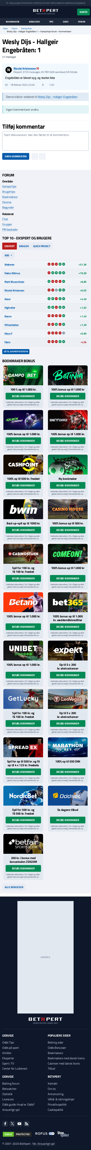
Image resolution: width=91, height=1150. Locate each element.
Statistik (7, 1094)
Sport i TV (8, 1063)
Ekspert (9, 246)
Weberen (9, 264)
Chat (5, 219)
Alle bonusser (14, 887)
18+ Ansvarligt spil (43, 1143)
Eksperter (8, 1058)
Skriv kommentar (16, 156)
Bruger (24, 246)
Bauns (8, 316)
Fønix (7, 342)
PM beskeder (10, 229)
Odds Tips (8, 1042)
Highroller (9, 308)
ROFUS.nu (39, 2)
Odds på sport (10, 1047)
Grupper (7, 224)
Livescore (8, 1099)
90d (7, 255)
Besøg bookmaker (23, 396)
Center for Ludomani (14, 1068)
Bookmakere (12, 21)
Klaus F (8, 333)
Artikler (6, 1053)
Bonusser (34, 21)
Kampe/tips (26, 28)
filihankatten (11, 325)
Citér (50, 85)
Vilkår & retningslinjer (61, 1099)
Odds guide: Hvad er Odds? (18, 1104)
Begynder (8, 207)
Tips (51, 21)
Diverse (6, 202)
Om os (51, 1088)
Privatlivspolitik (57, 1104)
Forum (81, 21)
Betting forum (10, 1083)
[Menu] (4, 12)
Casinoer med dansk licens (64, 1063)
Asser (7, 299)
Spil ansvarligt (15, 2)
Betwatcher (9, 1088)
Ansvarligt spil (10, 1109)
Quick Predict (41, 246)
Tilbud (51, 1068)
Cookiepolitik (55, 1109)
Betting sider (55, 1042)
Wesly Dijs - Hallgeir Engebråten (58, 96)
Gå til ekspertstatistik (16, 351)
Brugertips (8, 191)
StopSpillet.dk (80, 2)
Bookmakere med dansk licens (66, 1058)
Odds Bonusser (57, 1047)
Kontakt (52, 1083)
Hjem (5, 28)
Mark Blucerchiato (14, 282)
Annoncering (55, 1094)
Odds (66, 21)
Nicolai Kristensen (14, 290)
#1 (6, 84)
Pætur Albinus (12, 273)
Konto (83, 12)
